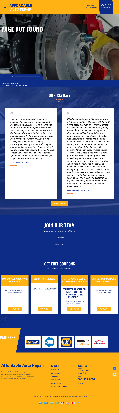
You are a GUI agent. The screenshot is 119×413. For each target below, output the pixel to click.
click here (59, 244)
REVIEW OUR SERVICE (59, 387)
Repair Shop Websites (51, 396)
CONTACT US (56, 383)
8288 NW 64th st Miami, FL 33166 (23, 76)
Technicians (61, 237)
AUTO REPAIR (56, 373)
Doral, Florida (28, 117)
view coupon (15, 309)
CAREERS (54, 376)
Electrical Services (15, 117)
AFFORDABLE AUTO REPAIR (10, 83)
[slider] (59, 99)
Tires (68, 117)
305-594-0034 (105, 7)
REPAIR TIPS (55, 380)
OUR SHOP (55, 370)
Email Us (81, 383)
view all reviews (59, 203)
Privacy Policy (82, 396)
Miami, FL (76, 117)
